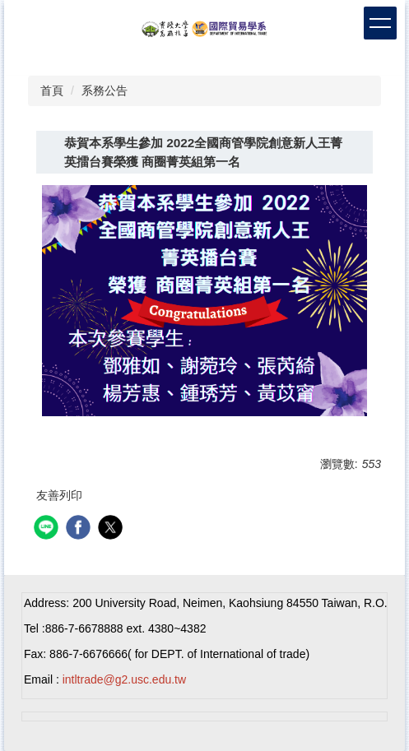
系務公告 (104, 90)
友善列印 (59, 495)
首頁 (51, 90)
